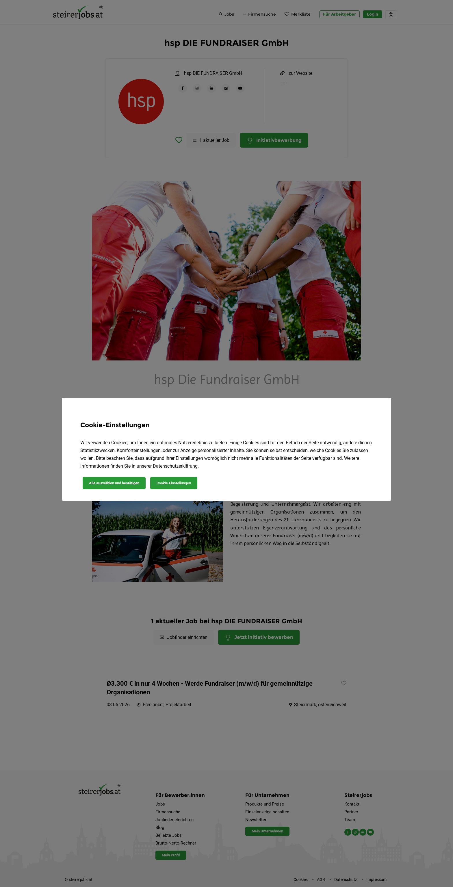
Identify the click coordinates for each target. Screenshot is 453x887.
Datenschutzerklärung (175, 466)
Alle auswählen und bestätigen (114, 483)
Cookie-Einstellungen (174, 483)
